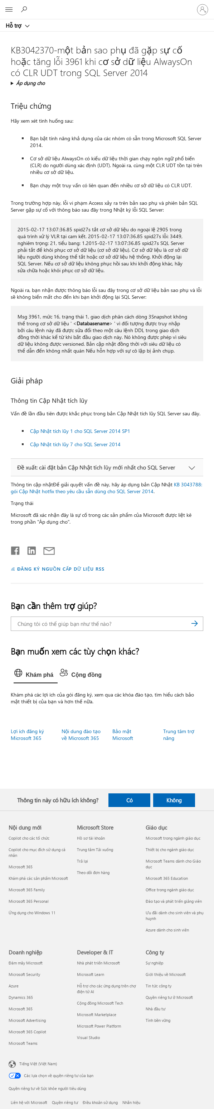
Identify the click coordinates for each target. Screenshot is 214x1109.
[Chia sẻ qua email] (46, 549)
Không (174, 800)
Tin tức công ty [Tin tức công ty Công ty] (158, 985)
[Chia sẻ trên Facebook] (16, 549)
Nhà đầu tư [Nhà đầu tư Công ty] (155, 1008)
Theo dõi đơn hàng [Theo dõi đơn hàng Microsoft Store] (93, 872)
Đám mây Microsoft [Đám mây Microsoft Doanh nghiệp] (26, 963)
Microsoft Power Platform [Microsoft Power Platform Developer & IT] (99, 1026)
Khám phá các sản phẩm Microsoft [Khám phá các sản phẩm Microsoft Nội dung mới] (38, 878)
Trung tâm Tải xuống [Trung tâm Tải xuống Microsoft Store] (95, 849)
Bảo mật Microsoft (122, 734)
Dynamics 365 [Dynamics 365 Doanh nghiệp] (21, 997)
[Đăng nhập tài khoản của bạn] (202, 9)
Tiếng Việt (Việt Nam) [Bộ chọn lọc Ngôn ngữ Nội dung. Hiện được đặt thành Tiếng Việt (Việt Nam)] (38, 1063)
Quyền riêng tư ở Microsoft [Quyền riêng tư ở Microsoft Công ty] (169, 997)
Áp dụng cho (30, 83)
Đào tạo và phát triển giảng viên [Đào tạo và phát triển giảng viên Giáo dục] (174, 901)
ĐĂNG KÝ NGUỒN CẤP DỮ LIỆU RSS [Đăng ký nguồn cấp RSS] (60, 569)
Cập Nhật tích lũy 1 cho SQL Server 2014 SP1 (80, 431)
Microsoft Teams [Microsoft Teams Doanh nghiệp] (23, 1043)
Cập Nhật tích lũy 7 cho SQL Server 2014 (75, 444)
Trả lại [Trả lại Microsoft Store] (82, 861)
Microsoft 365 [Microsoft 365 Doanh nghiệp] (21, 1008)
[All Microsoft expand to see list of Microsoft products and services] (9, 9)
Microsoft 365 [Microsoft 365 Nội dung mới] (21, 866)
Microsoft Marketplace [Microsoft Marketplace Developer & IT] (96, 1014)
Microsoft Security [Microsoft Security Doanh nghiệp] (24, 974)
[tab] (36, 675)
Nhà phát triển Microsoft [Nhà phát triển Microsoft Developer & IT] (98, 963)
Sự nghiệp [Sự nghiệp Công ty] (154, 963)
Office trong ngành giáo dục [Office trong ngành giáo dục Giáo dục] (170, 889)
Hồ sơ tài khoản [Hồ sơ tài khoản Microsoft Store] (91, 838)
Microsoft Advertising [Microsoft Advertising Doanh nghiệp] (27, 1020)
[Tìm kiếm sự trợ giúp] (25, 9)
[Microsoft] (106, 5)
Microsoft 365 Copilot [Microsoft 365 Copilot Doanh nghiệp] (27, 1031)
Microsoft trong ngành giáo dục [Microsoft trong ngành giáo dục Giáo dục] (173, 838)
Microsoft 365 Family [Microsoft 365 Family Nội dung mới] (27, 889)
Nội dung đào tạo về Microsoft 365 (81, 734)
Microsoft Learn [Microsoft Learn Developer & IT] (90, 974)
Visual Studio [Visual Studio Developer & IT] (88, 1037)
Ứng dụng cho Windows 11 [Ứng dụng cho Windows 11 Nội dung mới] (32, 912)
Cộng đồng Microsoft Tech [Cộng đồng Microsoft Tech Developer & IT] (100, 1003)
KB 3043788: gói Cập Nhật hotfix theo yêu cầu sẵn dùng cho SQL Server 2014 (106, 488)
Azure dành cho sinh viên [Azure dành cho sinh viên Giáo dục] (167, 930)
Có (129, 800)
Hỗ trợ (14, 25)
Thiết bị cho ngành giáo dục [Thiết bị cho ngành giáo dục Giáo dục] (170, 849)
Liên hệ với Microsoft (29, 1102)
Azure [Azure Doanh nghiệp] (14, 985)
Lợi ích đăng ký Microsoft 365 (27, 734)
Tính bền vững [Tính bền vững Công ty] (158, 1020)
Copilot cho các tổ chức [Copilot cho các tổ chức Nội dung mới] (29, 838)
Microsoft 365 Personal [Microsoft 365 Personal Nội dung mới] (29, 901)
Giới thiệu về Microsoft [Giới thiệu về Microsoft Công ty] (166, 974)
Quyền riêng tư (65, 1102)
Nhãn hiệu (131, 1102)
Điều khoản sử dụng (100, 1102)
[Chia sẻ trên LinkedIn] (29, 549)
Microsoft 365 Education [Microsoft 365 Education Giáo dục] (167, 878)
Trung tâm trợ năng (178, 734)
